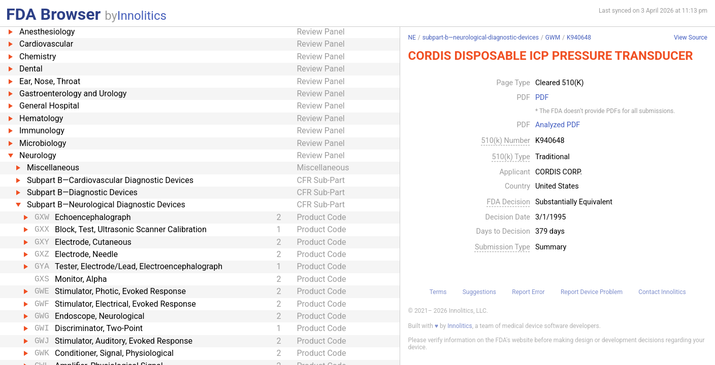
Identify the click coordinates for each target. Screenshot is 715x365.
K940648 (579, 37)
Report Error (528, 292)
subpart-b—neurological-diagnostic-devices (480, 37)
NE (411, 37)
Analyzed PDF (557, 125)
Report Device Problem (592, 292)
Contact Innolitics (662, 292)
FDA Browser (53, 14)
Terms (438, 292)
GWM (552, 37)
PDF (541, 98)
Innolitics (142, 16)
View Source (690, 37)
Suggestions (479, 292)
